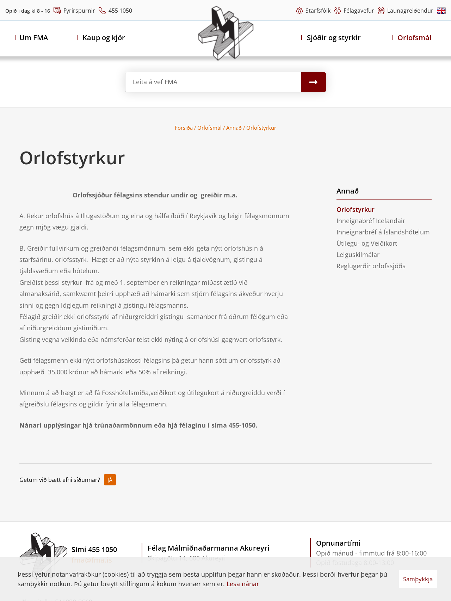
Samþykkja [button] (418, 579)
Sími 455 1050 (94, 549)
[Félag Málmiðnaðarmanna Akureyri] (225, 33)
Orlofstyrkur (261, 127)
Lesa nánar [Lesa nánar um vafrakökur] (243, 583)
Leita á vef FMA (155, 82)
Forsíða (184, 127)
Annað (234, 127)
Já (109, 480)
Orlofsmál (209, 127)
